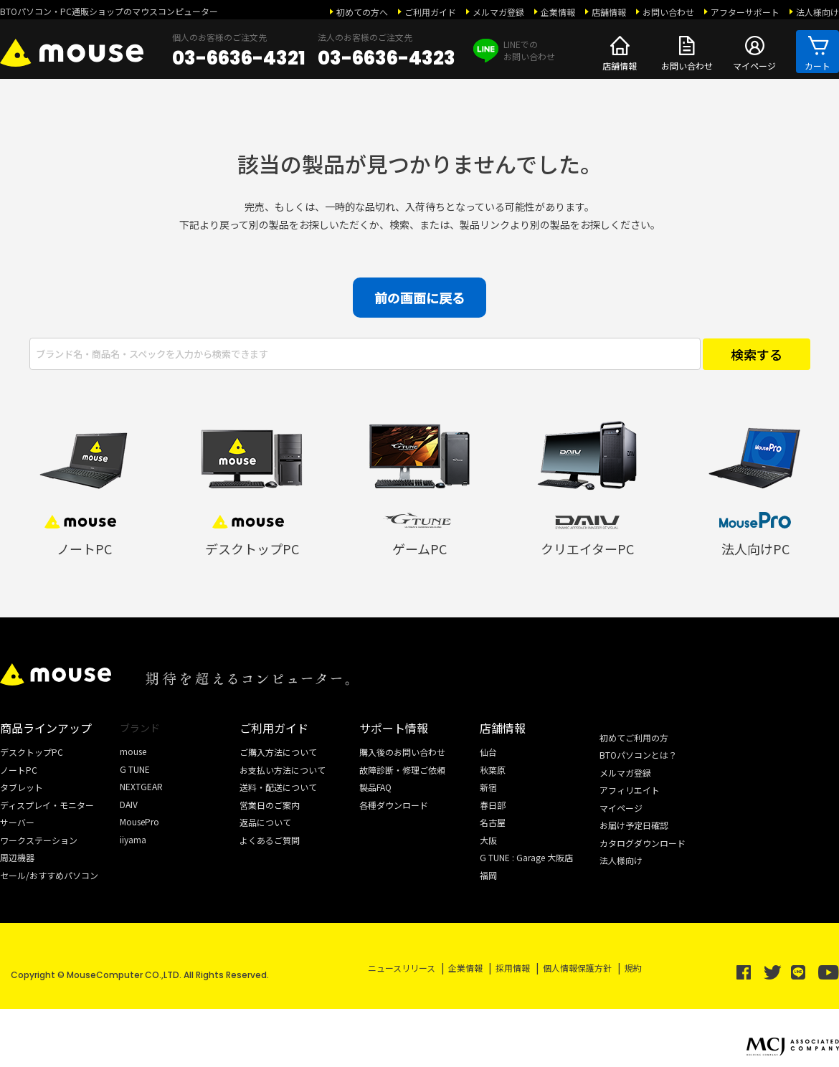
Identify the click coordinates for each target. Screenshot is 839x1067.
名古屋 (493, 822)
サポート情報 (393, 727)
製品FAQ (375, 787)
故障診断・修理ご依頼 (402, 770)
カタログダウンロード (642, 843)
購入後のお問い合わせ (402, 752)
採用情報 (513, 968)
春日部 (493, 805)
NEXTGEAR (141, 786)
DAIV (129, 804)
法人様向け (817, 12)
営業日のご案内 (270, 805)
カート (817, 51)
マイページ (754, 51)
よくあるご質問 (270, 840)
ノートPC (18, 770)
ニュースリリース (401, 968)
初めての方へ (362, 12)
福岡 (488, 875)
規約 (633, 968)
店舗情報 (609, 12)
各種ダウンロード (393, 805)
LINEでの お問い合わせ (514, 50)
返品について (265, 822)
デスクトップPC (31, 752)
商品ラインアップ (46, 727)
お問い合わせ (668, 12)
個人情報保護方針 (577, 968)
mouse (133, 751)
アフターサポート (745, 12)
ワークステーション (38, 840)
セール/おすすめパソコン (49, 875)
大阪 (488, 840)
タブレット (21, 787)
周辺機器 (17, 857)
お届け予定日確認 (633, 825)
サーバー (17, 822)
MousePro (139, 821)
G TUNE (135, 769)
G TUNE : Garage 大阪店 (526, 857)
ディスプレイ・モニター (47, 805)
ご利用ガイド (430, 12)
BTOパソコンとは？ (638, 755)
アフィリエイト (629, 790)
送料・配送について (278, 787)
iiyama (133, 839)
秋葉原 (493, 770)
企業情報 (558, 12)
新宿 (488, 787)
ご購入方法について (278, 752)
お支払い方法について (283, 770)
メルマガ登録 (498, 12)
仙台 (488, 752)
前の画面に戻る (419, 297)
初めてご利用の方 (633, 737)
